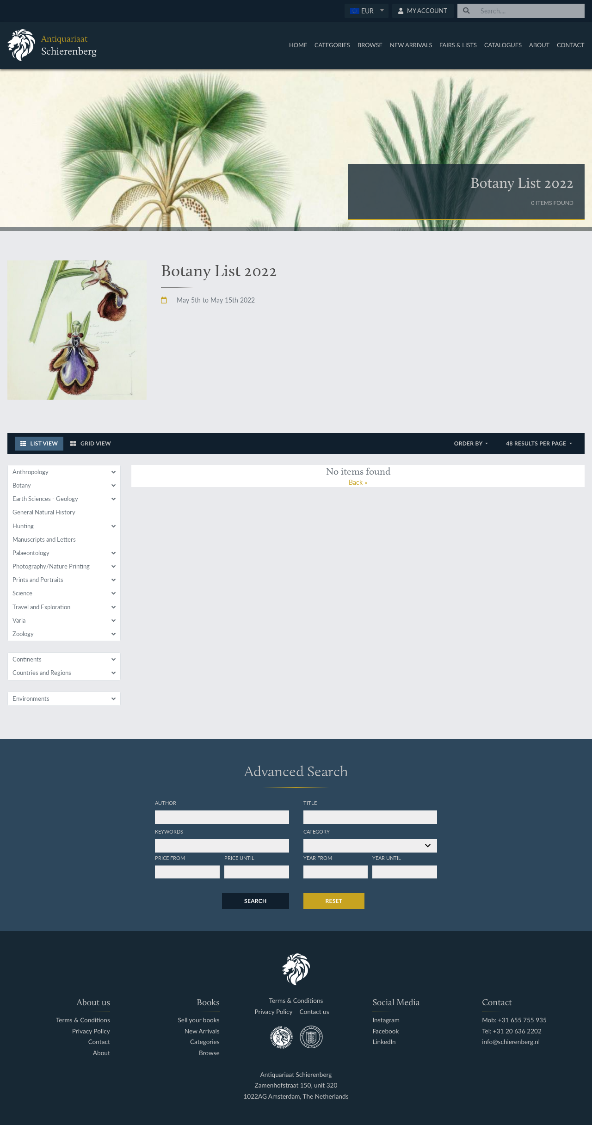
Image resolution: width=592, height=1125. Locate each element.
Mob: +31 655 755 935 (514, 1020)
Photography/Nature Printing (51, 566)
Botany (21, 485)
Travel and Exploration (41, 607)
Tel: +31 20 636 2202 (512, 1031)
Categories (332, 45)
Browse (370, 45)
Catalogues (503, 45)
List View (39, 443)
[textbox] (366, 10)
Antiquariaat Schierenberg (296, 1074)
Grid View (90, 443)
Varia (18, 620)
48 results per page (536, 443)
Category (316, 831)
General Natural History (43, 512)
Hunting (23, 526)
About (539, 45)
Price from (170, 857)
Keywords (169, 831)
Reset (334, 901)
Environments (30, 698)
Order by (469, 443)
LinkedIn (383, 1042)
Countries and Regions (41, 672)
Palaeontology (30, 553)
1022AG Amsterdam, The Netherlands (295, 1096)
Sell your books (198, 1020)
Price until (239, 857)
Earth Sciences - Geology (45, 499)
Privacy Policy (91, 1031)
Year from (317, 857)
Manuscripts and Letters (44, 539)
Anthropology (30, 472)
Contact (571, 45)
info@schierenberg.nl (511, 1042)
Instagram (386, 1020)
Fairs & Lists (458, 45)
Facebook (385, 1031)
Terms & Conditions (83, 1020)
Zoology (23, 634)
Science (22, 593)
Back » (358, 482)
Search (255, 901)
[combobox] (366, 11)
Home (298, 45)
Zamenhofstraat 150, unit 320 (296, 1085)
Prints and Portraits (37, 579)
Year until (386, 857)
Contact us (314, 1012)
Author (165, 802)
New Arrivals (411, 45)
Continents (27, 659)
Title (310, 802)
